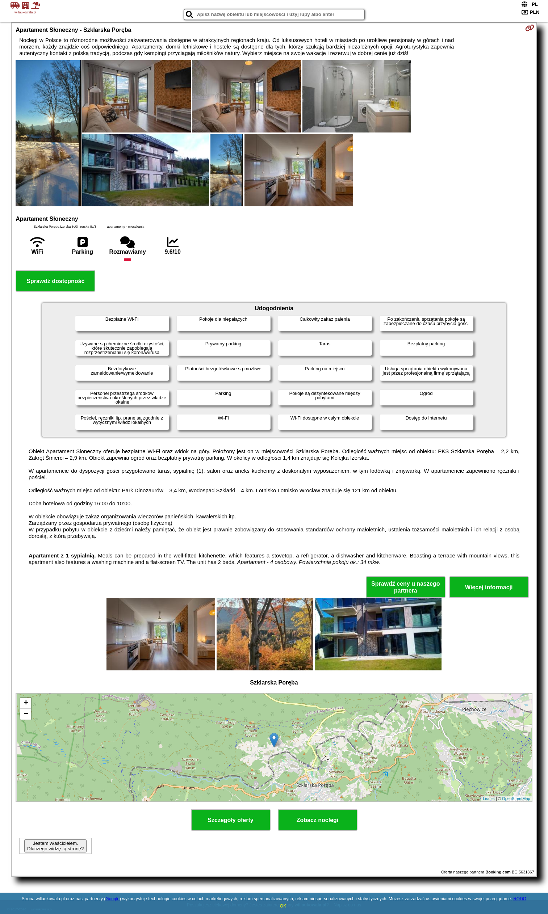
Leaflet (489, 798)
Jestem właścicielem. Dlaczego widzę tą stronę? (55, 846)
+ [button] (26, 703)
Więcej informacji (489, 587)
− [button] (26, 714)
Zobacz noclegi (318, 820)
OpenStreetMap (516, 798)
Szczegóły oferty (230, 820)
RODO (519, 898)
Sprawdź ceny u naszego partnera (405, 587)
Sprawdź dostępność (55, 281)
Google (112, 898)
